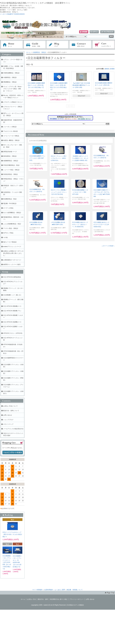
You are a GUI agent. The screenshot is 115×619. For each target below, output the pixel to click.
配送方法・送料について (11, 410)
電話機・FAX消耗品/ (9, 203)
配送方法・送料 (43, 599)
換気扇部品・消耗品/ (10, 156)
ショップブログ (8, 420)
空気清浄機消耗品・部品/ (11, 165)
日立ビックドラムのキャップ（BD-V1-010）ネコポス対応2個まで (12, 534)
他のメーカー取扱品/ (10, 242)
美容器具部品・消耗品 (10, 174)
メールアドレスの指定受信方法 (13, 429)
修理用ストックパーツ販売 (12, 264)
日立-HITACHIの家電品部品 (12, 277)
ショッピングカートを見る (12, 452)
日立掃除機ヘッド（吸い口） (12, 295)
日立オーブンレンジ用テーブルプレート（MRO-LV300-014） (59, 158)
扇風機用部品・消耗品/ (10, 161)
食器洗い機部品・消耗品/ (11, 140)
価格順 (107, 69)
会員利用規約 (48, 590)
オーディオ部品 (8, 208)
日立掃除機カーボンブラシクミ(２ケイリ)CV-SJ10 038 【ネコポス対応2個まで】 (7, 562)
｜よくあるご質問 (59, 590)
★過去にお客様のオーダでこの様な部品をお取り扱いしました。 (13, 253)
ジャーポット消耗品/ (10, 127)
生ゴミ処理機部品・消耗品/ (12, 212)
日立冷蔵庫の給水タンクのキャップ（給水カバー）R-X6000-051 (80, 225)
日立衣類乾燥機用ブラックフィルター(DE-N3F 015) (37, 158)
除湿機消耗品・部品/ (10, 199)
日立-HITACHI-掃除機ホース (12, 306)
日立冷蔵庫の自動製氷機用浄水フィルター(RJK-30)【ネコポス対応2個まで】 (36, 85)
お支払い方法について (10, 406)
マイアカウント (107, 31)
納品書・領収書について (75, 590)
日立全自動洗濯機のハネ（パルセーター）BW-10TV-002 (80, 192)
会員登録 (83, 31)
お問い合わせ (80, 44)
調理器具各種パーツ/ (10, 151)
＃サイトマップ (8, 424)
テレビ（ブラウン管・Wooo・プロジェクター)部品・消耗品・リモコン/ (13, 89)
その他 (5, 237)
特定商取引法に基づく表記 (58, 599)
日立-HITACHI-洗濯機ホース (12, 322)
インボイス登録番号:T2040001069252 (12, 14)
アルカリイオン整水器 (10, 131)
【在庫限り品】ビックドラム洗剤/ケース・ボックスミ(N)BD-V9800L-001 (80, 158)
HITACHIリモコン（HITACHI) (12, 333)
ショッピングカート (103, 44)
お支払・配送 (34, 44)
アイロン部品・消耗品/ (10, 228)
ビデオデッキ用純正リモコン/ (12, 102)
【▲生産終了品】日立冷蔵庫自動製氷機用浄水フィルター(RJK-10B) (81, 85)
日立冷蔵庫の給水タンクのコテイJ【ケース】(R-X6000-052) (101, 225)
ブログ (57, 44)
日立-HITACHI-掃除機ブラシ (12, 311)
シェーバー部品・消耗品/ (11, 170)
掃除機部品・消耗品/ (10, 82)
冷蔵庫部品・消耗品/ (39, 52)
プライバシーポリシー (76, 599)
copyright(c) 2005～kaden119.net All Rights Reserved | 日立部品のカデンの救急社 (57, 605)
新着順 (112, 69)
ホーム (11, 44)
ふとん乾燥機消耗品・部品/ (12, 224)
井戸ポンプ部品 (8, 233)
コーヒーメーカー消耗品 (11, 136)
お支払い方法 (31, 599)
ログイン (94, 31)
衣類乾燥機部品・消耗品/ (11, 73)
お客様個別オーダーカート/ (12, 260)
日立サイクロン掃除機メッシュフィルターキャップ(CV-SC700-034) (59, 192)
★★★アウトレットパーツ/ (12, 246)
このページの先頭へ (108, 246)
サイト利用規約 (37, 590)
